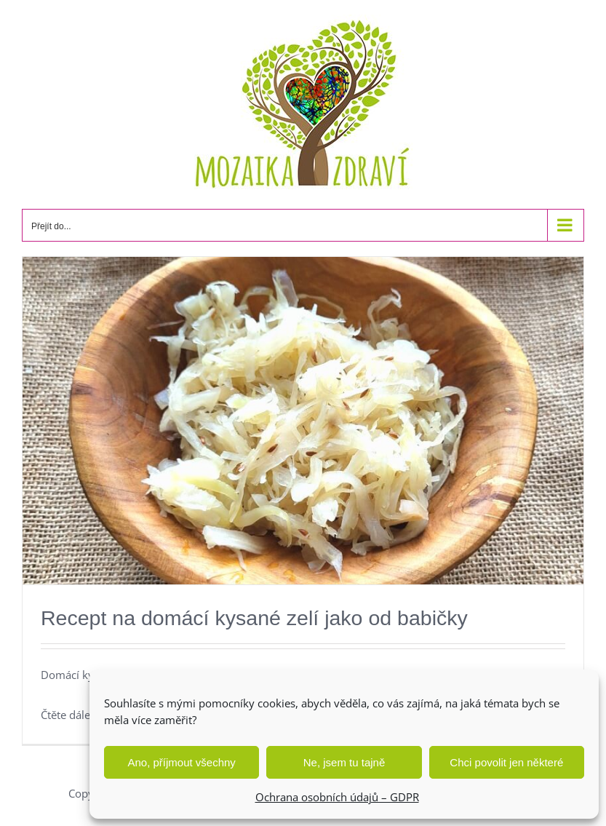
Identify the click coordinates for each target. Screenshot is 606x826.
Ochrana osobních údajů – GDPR (337, 797)
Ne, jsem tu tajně (344, 762)
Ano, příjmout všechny (181, 762)
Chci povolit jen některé (506, 762)
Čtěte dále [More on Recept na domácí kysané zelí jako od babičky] (65, 714)
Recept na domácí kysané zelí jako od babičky (254, 618)
